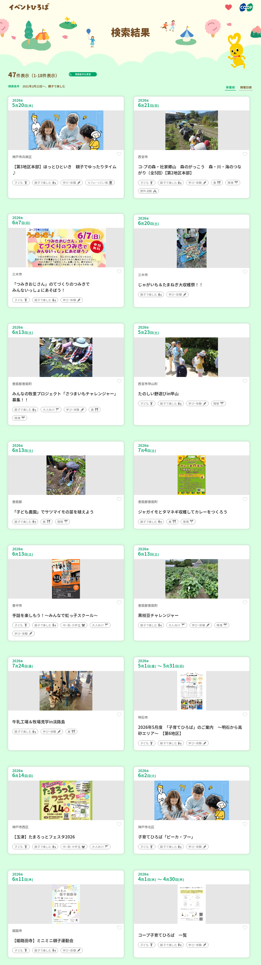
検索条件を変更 (92, 74)
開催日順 (246, 87)
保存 (76, 157)
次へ (145, 842)
